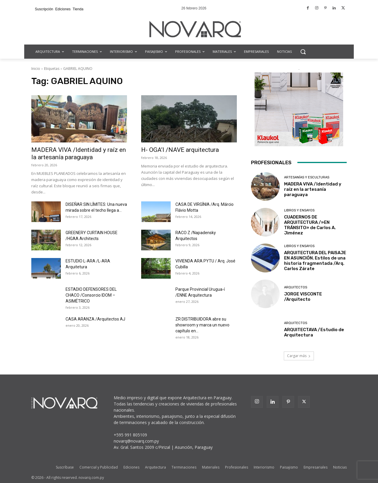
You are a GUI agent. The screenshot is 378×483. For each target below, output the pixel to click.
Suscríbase (65, 467)
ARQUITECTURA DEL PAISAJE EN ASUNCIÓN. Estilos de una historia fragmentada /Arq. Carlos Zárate (315, 260)
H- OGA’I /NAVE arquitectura (180, 149)
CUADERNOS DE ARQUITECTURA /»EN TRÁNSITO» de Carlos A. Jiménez (310, 225)
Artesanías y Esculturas (306, 177)
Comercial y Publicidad (98, 467)
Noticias (340, 467)
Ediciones (131, 467)
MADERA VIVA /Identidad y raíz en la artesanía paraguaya (78, 153)
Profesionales (236, 467)
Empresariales (316, 467)
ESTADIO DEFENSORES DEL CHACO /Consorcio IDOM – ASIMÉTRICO (91, 295)
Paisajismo (289, 467)
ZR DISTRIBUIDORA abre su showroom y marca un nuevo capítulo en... (202, 325)
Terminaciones (184, 467)
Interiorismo (264, 467)
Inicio (35, 68)
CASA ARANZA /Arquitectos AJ (95, 319)
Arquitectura (155, 467)
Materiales (210, 467)
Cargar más (299, 355)
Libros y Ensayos (299, 210)
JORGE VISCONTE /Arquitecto (303, 296)
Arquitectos (295, 287)
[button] (303, 52)
